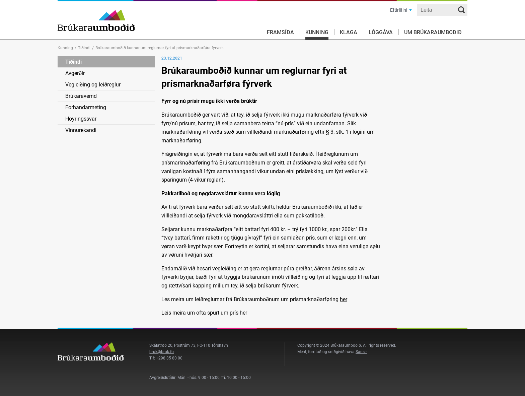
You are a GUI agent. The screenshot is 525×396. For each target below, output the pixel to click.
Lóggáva (381, 32)
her (343, 299)
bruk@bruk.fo (161, 351)
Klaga (348, 32)
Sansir (361, 351)
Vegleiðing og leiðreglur (93, 84)
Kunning (316, 32)
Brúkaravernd (81, 96)
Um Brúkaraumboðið (433, 32)
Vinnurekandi (80, 130)
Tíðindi (84, 48)
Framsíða (280, 32)
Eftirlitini (398, 10)
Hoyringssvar (80, 119)
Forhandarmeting (85, 107)
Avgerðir (75, 73)
